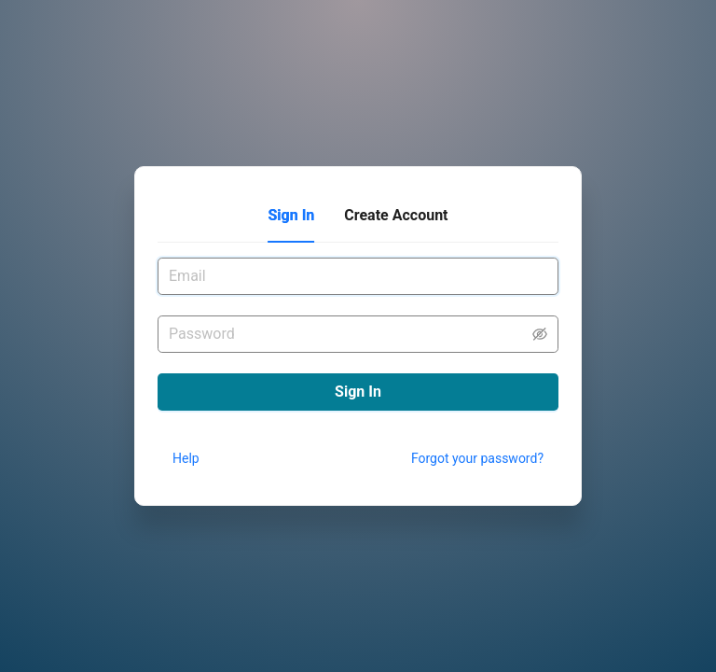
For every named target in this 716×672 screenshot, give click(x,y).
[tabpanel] (358, 308)
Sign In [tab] (291, 215)
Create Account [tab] (396, 215)
